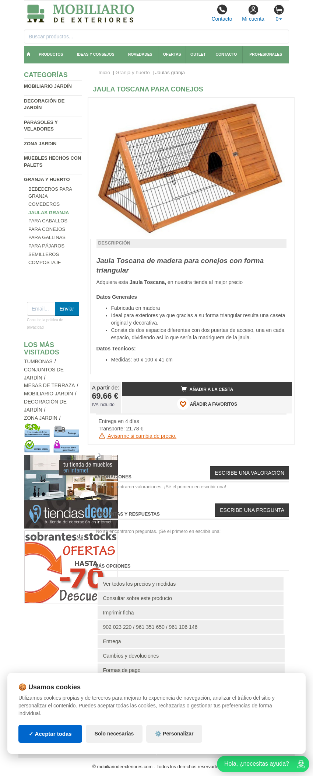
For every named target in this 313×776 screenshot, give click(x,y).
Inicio (104, 72)
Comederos (44, 204)
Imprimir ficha (118, 613)
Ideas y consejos (96, 54)
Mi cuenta (253, 13)
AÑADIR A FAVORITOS (207, 404)
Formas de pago (122, 670)
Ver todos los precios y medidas (139, 584)
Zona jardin (40, 143)
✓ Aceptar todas (50, 734)
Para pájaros (46, 246)
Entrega (112, 641)
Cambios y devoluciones (131, 656)
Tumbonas (38, 361)
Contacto (221, 13)
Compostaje (44, 262)
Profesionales (265, 54)
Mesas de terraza (49, 385)
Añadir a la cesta (207, 389)
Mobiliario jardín (48, 86)
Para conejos (46, 229)
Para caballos (47, 221)
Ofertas (172, 54)
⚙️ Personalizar (174, 734)
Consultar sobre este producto (137, 598)
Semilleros (43, 254)
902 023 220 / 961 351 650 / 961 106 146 (150, 627)
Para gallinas (47, 237)
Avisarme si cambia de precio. (138, 436)
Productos (51, 54)
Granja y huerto (47, 179)
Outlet (198, 54)
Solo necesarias (114, 734)
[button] (280, 106)
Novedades (140, 54)
